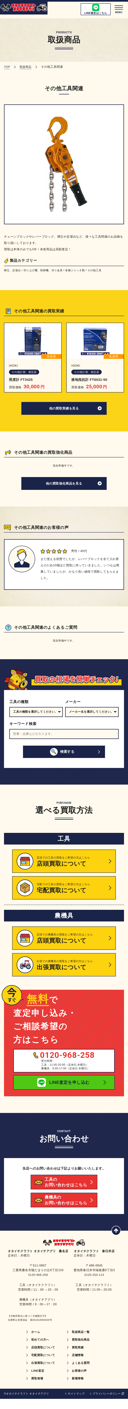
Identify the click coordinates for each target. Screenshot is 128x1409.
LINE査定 (37, 1380)
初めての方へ (39, 1349)
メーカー (73, 704)
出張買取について (42, 1372)
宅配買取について (42, 1364)
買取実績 (78, 1357)
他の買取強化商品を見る (64, 485)
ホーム (34, 1341)
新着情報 (78, 1388)
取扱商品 (26, 66)
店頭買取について (42, 1357)
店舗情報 (78, 1364)
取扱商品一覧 (81, 1341)
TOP (7, 66)
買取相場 (36, 1388)
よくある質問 (81, 1372)
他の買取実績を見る (64, 409)
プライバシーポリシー (107, 1403)
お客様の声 (80, 1380)
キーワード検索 (22, 726)
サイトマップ (76, 1403)
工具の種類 (18, 704)
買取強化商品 (81, 1349)
